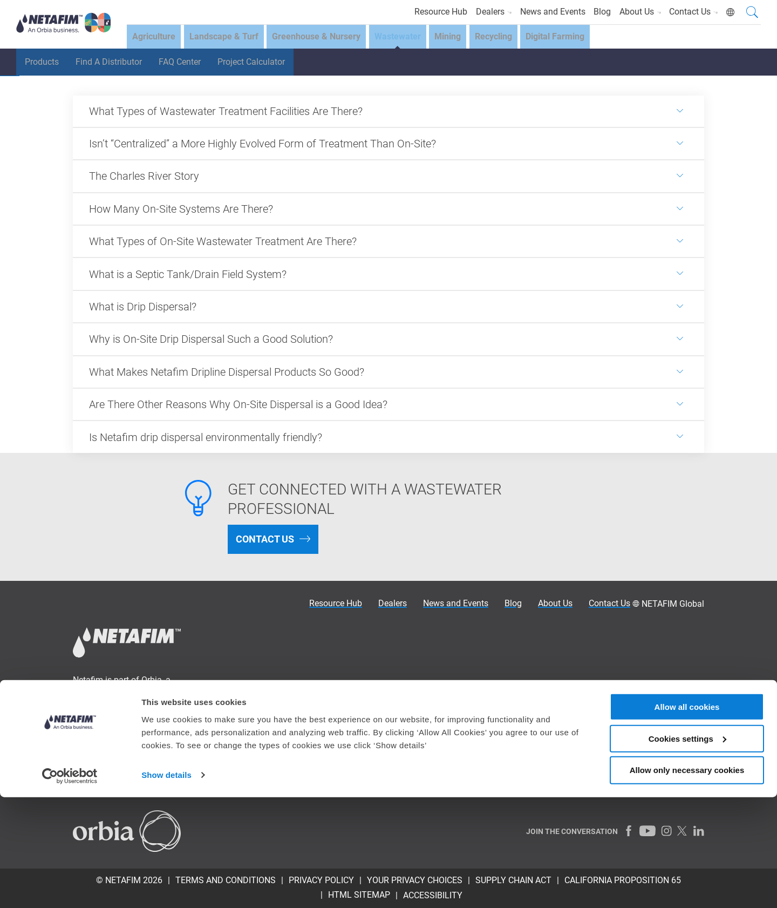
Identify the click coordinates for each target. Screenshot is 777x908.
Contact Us (692, 11)
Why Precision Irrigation (282, 685)
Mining (457, 38)
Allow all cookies (687, 817)
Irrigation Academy (273, 700)
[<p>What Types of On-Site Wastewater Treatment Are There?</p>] (388, 241)
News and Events (544, 11)
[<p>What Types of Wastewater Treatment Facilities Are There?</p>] (388, 111)
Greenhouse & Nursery (321, 38)
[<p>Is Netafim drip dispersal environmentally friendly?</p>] (388, 436)
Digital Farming (569, 38)
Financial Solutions (274, 728)
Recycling (505, 38)
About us (254, 757)
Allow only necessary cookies (687, 881)
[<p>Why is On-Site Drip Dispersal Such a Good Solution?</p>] (388, 339)
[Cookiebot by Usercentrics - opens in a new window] (70, 887)
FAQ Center (192, 64)
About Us (636, 11)
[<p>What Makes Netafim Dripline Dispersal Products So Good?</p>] (388, 372)
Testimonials (262, 742)
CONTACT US (265, 539)
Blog (596, 11)
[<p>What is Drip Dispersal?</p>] (388, 306)
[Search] (752, 13)
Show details (166, 886)
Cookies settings (687, 849)
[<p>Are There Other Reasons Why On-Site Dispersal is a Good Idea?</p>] (388, 404)
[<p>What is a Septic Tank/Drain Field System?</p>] (388, 273)
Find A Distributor (116, 64)
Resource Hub (427, 11)
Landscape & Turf (226, 38)
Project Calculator (268, 64)
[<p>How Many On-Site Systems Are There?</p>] (388, 209)
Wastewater (404, 38)
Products (44, 64)
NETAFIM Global (673, 604)
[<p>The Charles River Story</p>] (388, 176)
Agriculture (153, 38)
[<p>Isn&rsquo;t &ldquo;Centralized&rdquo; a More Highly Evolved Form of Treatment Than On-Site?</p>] (388, 143)
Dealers (483, 11)
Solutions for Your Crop (281, 714)
